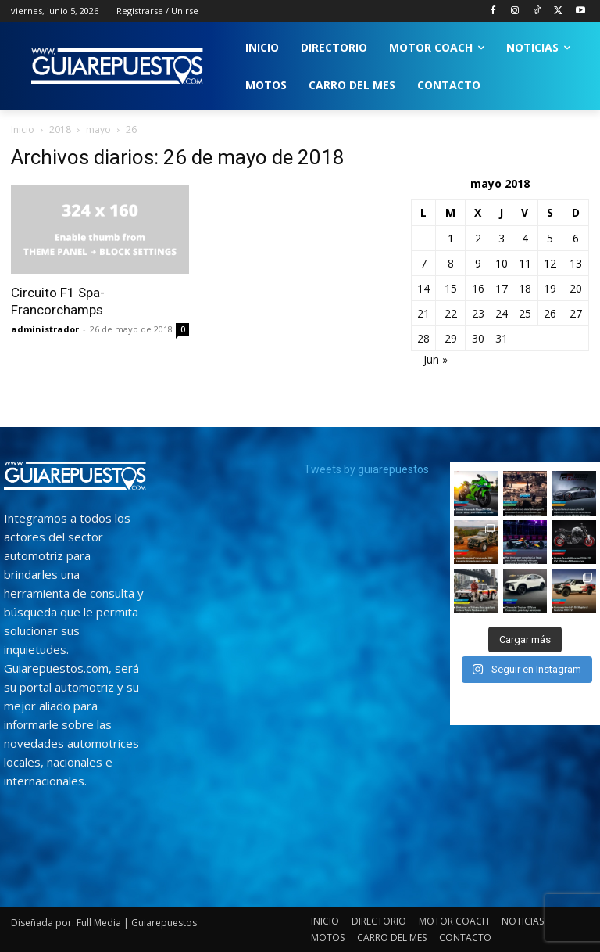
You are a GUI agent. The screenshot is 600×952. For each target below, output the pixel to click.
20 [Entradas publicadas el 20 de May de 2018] (576, 288)
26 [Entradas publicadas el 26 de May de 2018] (550, 313)
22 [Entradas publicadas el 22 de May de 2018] (451, 313)
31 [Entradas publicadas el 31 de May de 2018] (501, 338)
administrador (45, 329)
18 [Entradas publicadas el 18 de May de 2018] (525, 288)
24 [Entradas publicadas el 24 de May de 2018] (501, 313)
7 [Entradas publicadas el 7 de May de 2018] (423, 263)
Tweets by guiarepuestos (366, 469)
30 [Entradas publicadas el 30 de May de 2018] (478, 338)
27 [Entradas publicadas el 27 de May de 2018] (576, 313)
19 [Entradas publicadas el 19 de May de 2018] (550, 288)
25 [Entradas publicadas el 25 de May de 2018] (525, 313)
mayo (98, 129)
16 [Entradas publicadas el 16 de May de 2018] (478, 288)
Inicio (22, 129)
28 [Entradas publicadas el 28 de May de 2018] (423, 338)
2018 (60, 129)
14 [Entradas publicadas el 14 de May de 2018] (423, 288)
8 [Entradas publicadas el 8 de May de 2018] (451, 263)
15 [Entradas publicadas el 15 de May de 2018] (451, 288)
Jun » (435, 359)
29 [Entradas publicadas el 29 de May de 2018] (451, 338)
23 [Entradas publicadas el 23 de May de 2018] (478, 313)
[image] (75, 476)
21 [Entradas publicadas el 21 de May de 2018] (423, 313)
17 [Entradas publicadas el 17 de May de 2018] (501, 288)
